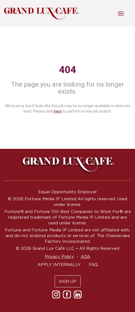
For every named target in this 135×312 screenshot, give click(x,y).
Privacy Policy (59, 256)
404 (67, 69)
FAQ (93, 264)
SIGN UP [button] (67, 281)
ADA (85, 256)
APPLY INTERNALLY (59, 264)
